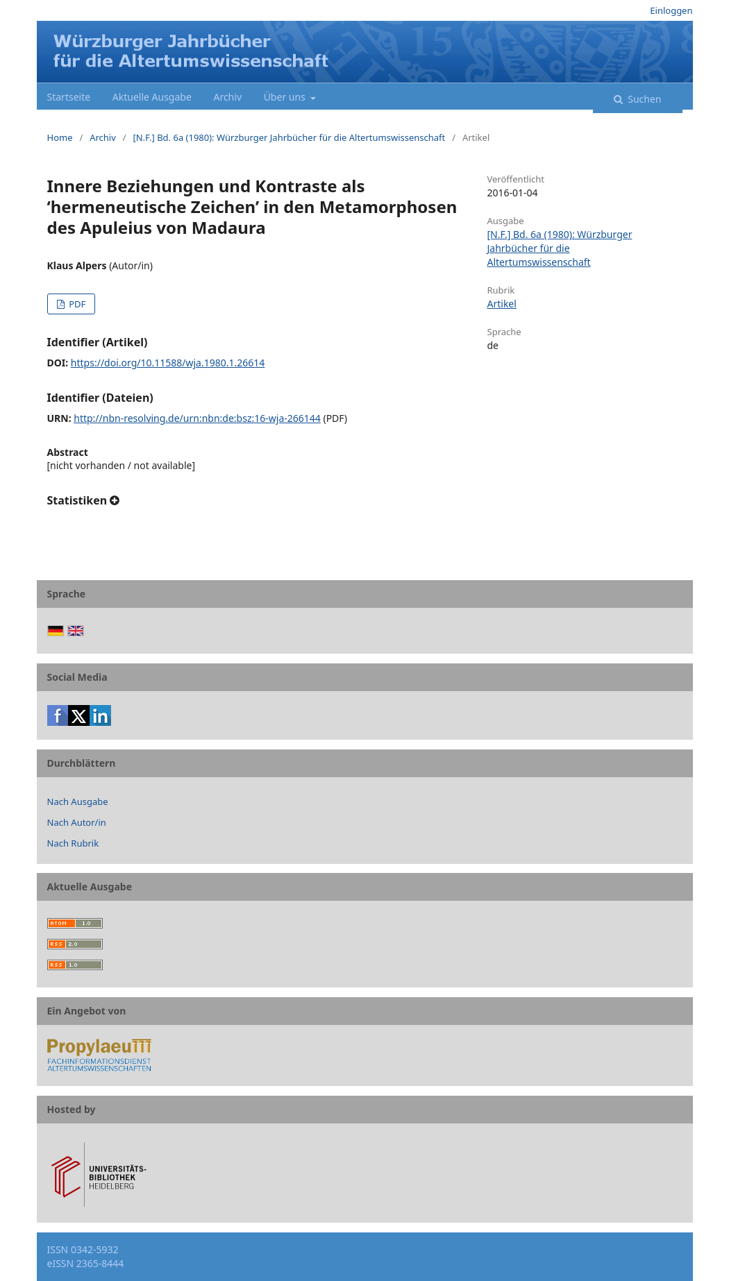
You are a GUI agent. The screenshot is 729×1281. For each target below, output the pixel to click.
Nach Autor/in (76, 822)
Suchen (644, 98)
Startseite (69, 96)
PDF (76, 304)
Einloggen (671, 10)
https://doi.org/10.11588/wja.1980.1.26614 (168, 362)
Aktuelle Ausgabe (152, 96)
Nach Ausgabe (77, 801)
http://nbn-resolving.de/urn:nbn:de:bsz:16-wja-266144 (197, 418)
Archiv (227, 96)
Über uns (286, 96)
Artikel (502, 303)
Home (60, 137)
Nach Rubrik (73, 843)
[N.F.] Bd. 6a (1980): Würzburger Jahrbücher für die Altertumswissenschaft (289, 137)
